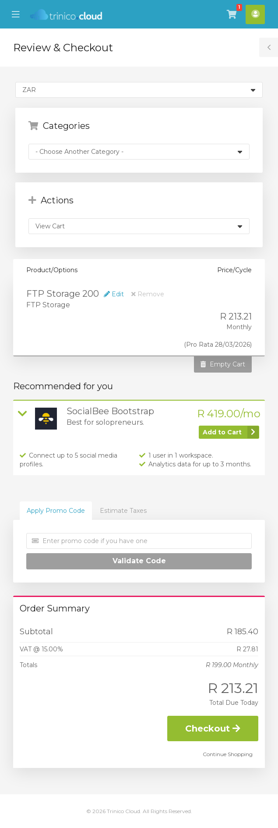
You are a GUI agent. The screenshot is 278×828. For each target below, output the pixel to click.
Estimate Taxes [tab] (123, 511)
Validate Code (139, 561)
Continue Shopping (228, 754)
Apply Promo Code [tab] (56, 511)
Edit (114, 294)
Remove (147, 294)
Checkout (212, 728)
